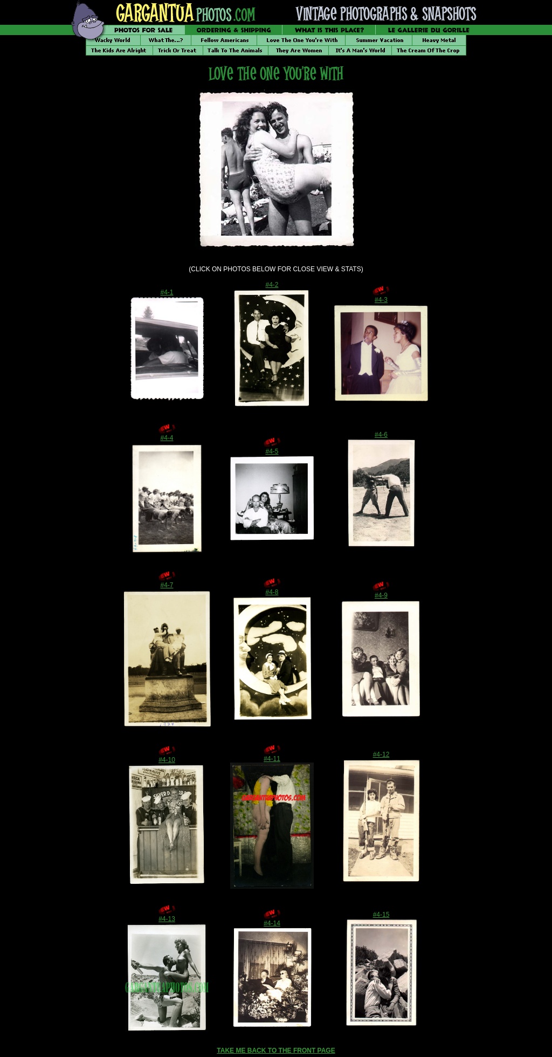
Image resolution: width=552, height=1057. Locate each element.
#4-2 (271, 285)
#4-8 (271, 592)
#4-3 (381, 300)
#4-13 (166, 919)
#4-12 (381, 754)
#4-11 (272, 759)
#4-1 (166, 292)
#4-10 (166, 760)
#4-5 (271, 451)
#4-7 (166, 585)
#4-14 (272, 923)
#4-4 (166, 438)
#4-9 (381, 595)
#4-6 (381, 434)
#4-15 (381, 914)
